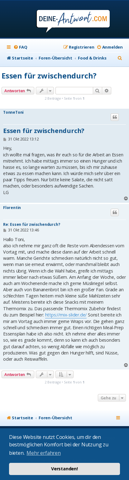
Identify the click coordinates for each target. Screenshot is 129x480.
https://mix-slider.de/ (66, 315)
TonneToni (13, 112)
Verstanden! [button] (64, 469)
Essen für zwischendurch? (49, 75)
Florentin (12, 208)
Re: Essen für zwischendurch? (31, 224)
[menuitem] (20, 47)
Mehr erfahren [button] (43, 452)
